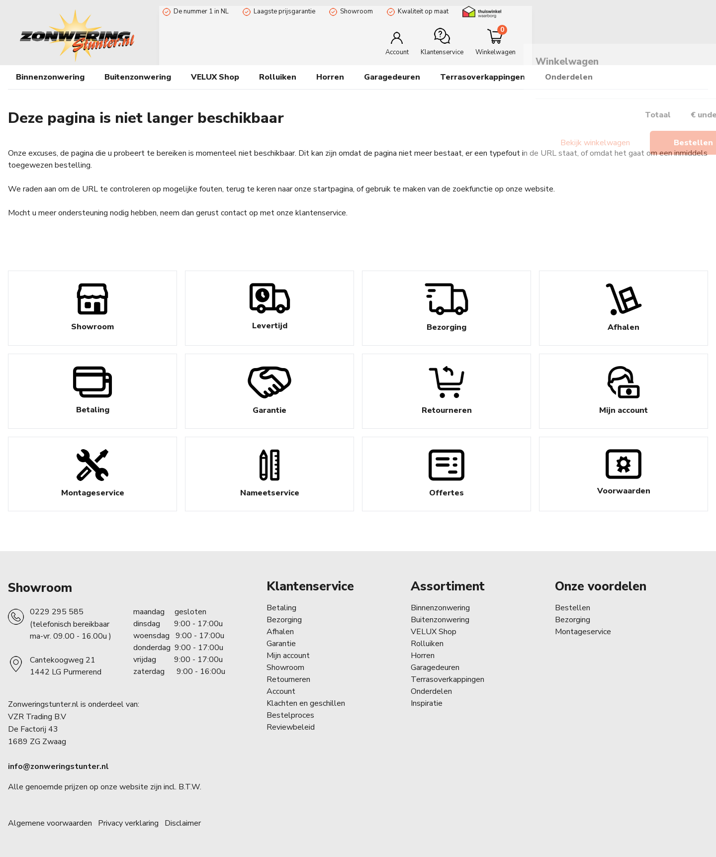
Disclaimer (183, 823)
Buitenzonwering (440, 619)
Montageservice (583, 631)
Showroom (353, 11)
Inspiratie (427, 703)
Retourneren (288, 679)
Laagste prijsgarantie (281, 11)
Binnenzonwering (440, 607)
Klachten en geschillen (306, 703)
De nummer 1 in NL (197, 11)
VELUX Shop (433, 631)
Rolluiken (427, 643)
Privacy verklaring (128, 823)
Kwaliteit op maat (419, 11)
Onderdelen (431, 691)
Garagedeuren (392, 77)
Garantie (281, 643)
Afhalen (280, 631)
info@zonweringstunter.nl (58, 766)
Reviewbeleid (291, 727)
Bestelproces (290, 715)
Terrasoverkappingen (482, 77)
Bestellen (572, 607)
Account (281, 691)
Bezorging (284, 619)
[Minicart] (675, 41)
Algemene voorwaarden (50, 823)
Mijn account (288, 655)
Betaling (281, 607)
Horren (330, 77)
